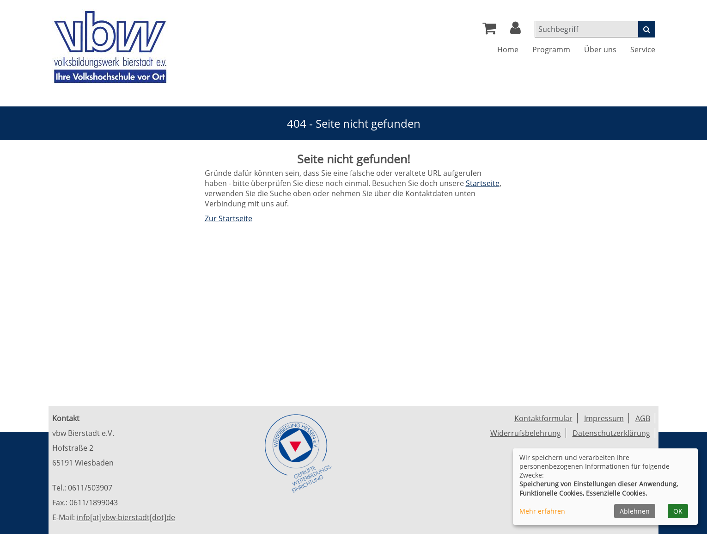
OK (678, 511)
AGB (642, 418)
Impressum (604, 418)
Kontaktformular (543, 418)
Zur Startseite (228, 218)
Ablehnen (635, 511)
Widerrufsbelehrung (525, 433)
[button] (515, 30)
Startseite (483, 183)
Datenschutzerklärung (611, 433)
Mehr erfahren (542, 511)
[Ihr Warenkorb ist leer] (489, 30)
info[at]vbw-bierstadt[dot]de (126, 517)
